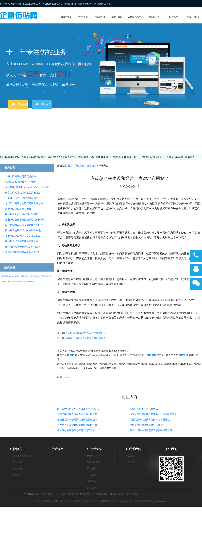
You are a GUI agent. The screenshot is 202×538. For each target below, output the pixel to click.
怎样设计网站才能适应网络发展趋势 (24, 203)
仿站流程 (83, 17)
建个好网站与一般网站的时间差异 (23, 246)
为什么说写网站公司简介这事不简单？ (85, 338)
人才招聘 (130, 462)
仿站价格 (116, 17)
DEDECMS (92, 455)
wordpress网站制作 (28, 281)
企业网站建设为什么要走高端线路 (23, 235)
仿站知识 (96, 449)
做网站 (71, 493)
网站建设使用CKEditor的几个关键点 (24, 230)
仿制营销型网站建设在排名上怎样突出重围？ (153, 414)
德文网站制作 (25, 276)
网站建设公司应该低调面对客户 (21, 214)
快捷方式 (19, 449)
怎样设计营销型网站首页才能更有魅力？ (78, 408)
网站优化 (92, 468)
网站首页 (66, 17)
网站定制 (174, 17)
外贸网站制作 (84, 493)
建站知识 (91, 165)
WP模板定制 (135, 17)
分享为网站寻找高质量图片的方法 (23, 192)
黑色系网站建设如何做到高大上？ (147, 425)
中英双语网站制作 (16, 281)
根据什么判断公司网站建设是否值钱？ (77, 419)
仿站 (66, 377)
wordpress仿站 (31, 493)
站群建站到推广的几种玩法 (144, 408)
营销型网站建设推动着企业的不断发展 (77, 414)
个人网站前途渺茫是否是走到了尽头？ (77, 430)
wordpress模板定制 (23, 455)
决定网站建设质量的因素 (18, 208)
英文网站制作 (16, 276)
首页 (70, 165)
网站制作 (155, 17)
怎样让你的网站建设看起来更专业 (23, 252)
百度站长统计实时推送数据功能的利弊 (77, 425)
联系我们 (135, 449)
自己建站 (92, 475)
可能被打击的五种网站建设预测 (21, 198)
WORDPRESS (94, 462)
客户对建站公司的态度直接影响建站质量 (151, 430)
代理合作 (43, 104)
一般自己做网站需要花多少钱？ (21, 176)
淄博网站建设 (116, 493)
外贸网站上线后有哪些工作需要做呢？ (85, 332)
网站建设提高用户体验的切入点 (21, 241)
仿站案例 (99, 17)
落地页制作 (131, 493)
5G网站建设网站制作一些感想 (20, 181)
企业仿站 (92, 481)
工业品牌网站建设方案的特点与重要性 (150, 419)
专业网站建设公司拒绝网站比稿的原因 (25, 219)
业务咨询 (20, 104)
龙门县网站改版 (6, 276)
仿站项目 (58, 449)
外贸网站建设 (100, 493)
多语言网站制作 (44, 276)
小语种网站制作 (34, 276)
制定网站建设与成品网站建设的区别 (24, 225)
